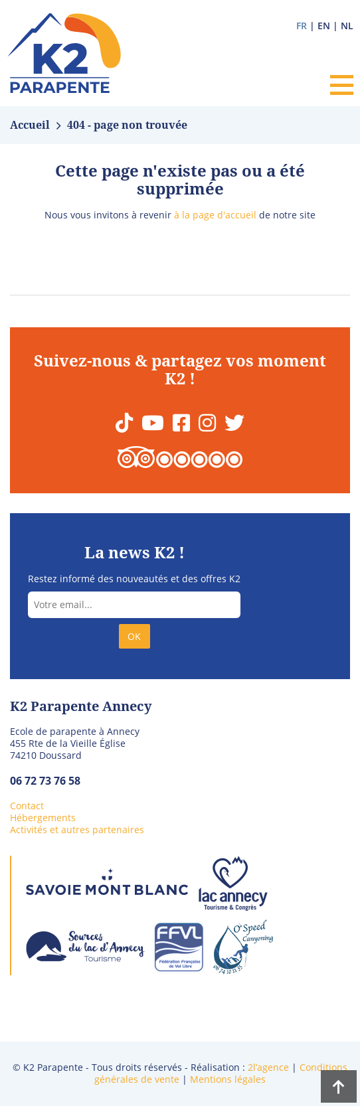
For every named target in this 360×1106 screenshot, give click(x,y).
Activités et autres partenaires (77, 829)
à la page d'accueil (215, 214)
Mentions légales (228, 1079)
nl (347, 25)
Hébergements (43, 817)
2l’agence (268, 1067)
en (323, 25)
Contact (27, 805)
